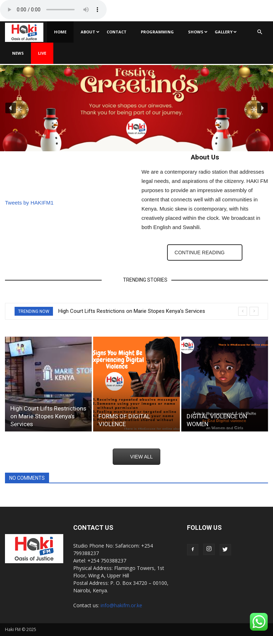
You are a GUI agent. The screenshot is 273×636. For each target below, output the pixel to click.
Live (42, 53)
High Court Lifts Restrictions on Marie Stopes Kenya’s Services (131, 311)
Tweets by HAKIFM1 (29, 203)
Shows (198, 31)
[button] (259, 32)
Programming (157, 31)
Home (60, 31)
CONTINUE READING (200, 252)
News (18, 53)
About (90, 31)
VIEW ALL (141, 457)
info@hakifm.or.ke (121, 605)
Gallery (226, 31)
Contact (117, 31)
